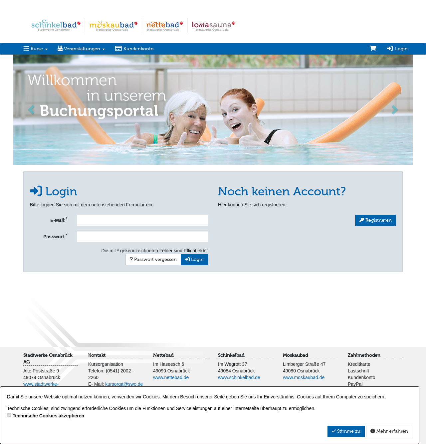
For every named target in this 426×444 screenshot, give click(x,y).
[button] (32, 109)
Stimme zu (346, 431)
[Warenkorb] (373, 49)
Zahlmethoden (364, 355)
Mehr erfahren (389, 431)
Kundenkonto (134, 49)
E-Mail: (58, 220)
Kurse (35, 49)
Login (397, 49)
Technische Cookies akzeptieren (48, 415)
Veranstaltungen (81, 49)
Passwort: (55, 236)
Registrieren (375, 220)
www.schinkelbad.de (239, 377)
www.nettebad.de (171, 377)
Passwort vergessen (153, 259)
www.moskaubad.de (303, 377)
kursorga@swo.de (124, 384)
